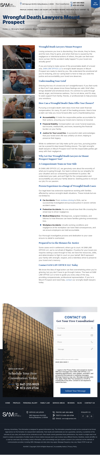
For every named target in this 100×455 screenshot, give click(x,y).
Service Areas (59, 403)
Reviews (62, 9)
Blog (77, 9)
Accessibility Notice (60, 447)
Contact (83, 9)
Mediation (19, 156)
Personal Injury (19, 57)
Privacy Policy (72, 370)
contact (69, 280)
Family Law (38, 9)
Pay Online (95, 4)
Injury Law (47, 9)
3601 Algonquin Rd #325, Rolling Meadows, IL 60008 (38, 4)
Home (7, 403)
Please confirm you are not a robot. (67, 359)
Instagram (87, 417)
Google (91, 417)
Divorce (30, 9)
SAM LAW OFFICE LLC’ (52, 69)
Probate (55, 9)
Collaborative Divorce (19, 131)
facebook (83, 417)
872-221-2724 (78, 5)
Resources (70, 9)
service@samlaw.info (69, 419)
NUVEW (25, 447)
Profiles (23, 9)
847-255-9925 (78, 3)
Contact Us (90, 403)
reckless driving (67, 200)
